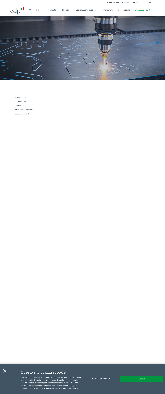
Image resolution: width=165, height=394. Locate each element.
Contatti (125, 2)
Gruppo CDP (34, 10)
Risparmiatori (51, 10)
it (144, 2)
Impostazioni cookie (101, 379)
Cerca (135, 2)
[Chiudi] (5, 371)
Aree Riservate (113, 2)
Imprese (65, 10)
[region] (82, 379)
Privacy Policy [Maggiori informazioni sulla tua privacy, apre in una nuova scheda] (72, 388)
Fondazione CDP (142, 10)
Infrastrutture (107, 10)
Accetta (141, 379)
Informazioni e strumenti (24, 110)
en (149, 2)
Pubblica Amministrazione (86, 10)
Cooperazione (124, 10)
